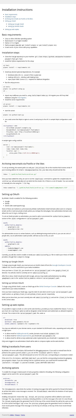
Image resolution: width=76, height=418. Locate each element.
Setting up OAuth (10, 21)
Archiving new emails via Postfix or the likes (19, 19)
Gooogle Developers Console (61, 265)
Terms (23, 415)
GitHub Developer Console (47, 286)
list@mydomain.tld (22, 333)
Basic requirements (11, 14)
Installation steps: (10, 17)
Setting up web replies (12, 29)
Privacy (17, 415)
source (72, 415)
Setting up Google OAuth (16, 24)
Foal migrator (22, 98)
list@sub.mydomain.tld (24, 336)
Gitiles (12, 415)
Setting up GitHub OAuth (16, 26)
